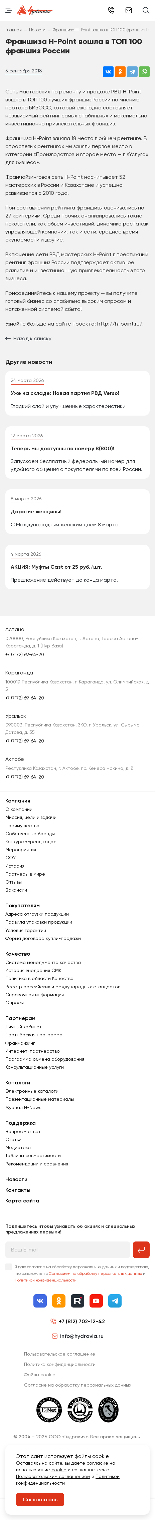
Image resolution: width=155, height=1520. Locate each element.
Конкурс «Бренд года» (30, 841)
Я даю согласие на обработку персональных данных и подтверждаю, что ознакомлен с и (82, 1273)
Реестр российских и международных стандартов (62, 986)
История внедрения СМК (33, 970)
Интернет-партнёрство (32, 1051)
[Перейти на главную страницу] (34, 10)
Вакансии (16, 890)
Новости (16, 1179)
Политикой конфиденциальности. (46, 1280)
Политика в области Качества (39, 978)
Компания (17, 801)
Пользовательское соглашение (59, 1354)
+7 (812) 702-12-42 (111, 10)
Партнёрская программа (33, 1034)
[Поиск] (146, 10)
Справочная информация (34, 994)
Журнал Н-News (23, 1107)
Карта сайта (22, 1200)
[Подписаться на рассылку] (141, 1249)
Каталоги (17, 1082)
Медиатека (18, 1147)
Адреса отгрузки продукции (37, 914)
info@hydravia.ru (78, 1336)
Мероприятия (20, 849)
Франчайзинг (20, 1043)
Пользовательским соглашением (53, 1476)
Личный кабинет (23, 1026)
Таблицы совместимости (33, 1155)
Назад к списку (28, 338)
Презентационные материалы (39, 1099)
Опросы (14, 1002)
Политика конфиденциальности (60, 1364)
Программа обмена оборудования (44, 1059)
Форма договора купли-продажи (43, 938)
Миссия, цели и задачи (30, 817)
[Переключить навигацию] (8, 10)
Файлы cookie (39, 1374)
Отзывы (13, 882)
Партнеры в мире (25, 874)
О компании (18, 809)
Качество (17, 954)
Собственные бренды (30, 833)
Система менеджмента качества (43, 962)
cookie (58, 1469)
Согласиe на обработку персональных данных (77, 1385)
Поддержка (20, 1123)
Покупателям (22, 905)
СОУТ (11, 857)
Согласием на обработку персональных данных (95, 1273)
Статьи (13, 1139)
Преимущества (22, 825)
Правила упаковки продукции (38, 922)
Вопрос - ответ (23, 1131)
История (14, 866)
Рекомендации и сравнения (36, 1163)
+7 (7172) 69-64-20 (24, 654)
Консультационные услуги (34, 1067)
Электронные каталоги (31, 1091)
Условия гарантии (25, 930)
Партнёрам (20, 1018)
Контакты (17, 1190)
